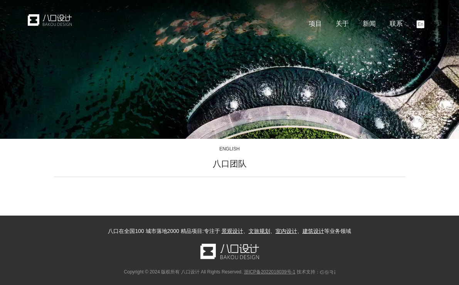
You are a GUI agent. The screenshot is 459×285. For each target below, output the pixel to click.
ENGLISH (229, 149)
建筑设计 (313, 231)
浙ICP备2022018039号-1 (269, 272)
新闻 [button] (369, 23)
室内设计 (286, 231)
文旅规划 (259, 231)
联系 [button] (396, 23)
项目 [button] (315, 23)
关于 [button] (342, 23)
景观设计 (232, 231)
